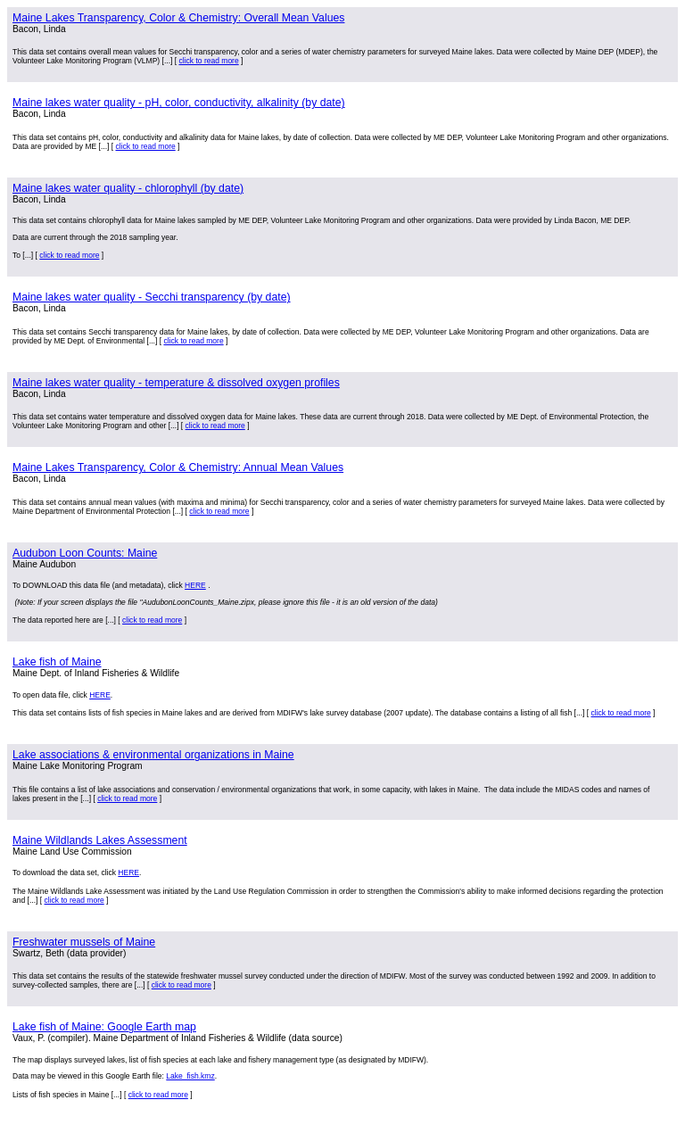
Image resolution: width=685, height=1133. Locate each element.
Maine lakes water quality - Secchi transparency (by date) (151, 297)
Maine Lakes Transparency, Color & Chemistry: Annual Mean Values (177, 467)
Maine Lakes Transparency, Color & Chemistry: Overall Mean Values (178, 18)
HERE (195, 585)
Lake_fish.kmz (190, 1075)
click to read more (208, 60)
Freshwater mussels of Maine (83, 942)
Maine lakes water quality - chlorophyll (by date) (127, 188)
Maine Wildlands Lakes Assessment (99, 840)
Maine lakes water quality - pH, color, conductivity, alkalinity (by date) (178, 102)
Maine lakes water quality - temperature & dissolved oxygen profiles (176, 382)
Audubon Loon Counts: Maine (84, 553)
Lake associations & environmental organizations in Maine (153, 754)
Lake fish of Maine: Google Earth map (104, 1027)
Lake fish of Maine (57, 662)
